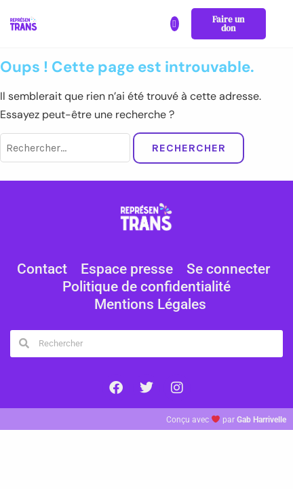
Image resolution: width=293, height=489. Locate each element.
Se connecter (228, 269)
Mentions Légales (150, 304)
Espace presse (127, 269)
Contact (42, 269)
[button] (174, 24)
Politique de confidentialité (146, 286)
